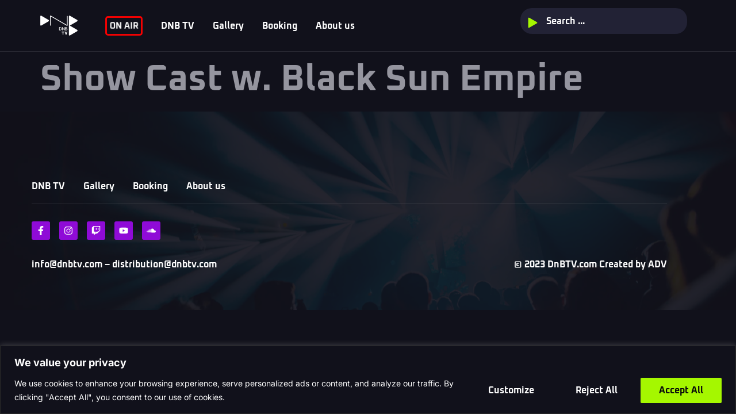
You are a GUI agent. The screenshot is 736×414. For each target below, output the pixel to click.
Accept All (681, 390)
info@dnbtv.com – (71, 264)
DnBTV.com (572, 264)
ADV (657, 264)
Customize (511, 390)
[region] (368, 380)
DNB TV (177, 25)
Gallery (228, 25)
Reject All (597, 390)
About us (335, 25)
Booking (279, 25)
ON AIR (123, 25)
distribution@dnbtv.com (163, 264)
